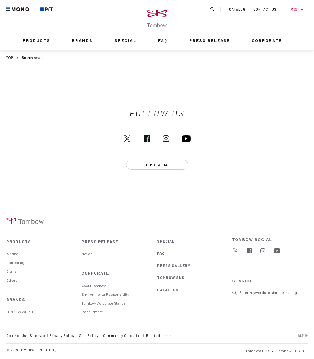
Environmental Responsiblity (105, 294)
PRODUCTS (36, 40)
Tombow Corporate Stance (103, 303)
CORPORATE (267, 40)
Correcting (15, 262)
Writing (12, 254)
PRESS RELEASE (209, 40)
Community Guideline (122, 335)
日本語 (292, 9)
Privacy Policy (62, 335)
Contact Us (16, 335)
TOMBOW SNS (171, 277)
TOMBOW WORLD (20, 311)
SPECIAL (125, 40)
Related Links (158, 335)
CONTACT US (265, 9)
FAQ (162, 40)
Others (12, 280)
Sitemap (37, 335)
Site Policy (89, 335)
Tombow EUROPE (292, 350)
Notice (87, 254)
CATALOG (237, 9)
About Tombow (94, 285)
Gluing (11, 271)
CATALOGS (168, 289)
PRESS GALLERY (173, 265)
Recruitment (92, 311)
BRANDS (82, 40)
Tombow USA (258, 350)
